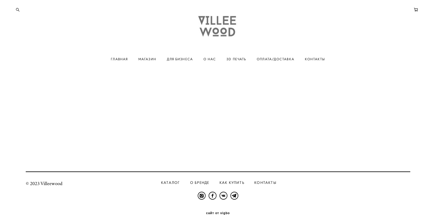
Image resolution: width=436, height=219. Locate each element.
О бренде (200, 174)
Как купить (232, 174)
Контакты (265, 174)
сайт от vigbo (218, 204)
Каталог (170, 174)
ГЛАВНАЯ (119, 67)
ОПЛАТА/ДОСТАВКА (275, 67)
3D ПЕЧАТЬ (236, 67)
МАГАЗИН (147, 67)
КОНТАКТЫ (315, 67)
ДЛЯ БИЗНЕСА (180, 67)
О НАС (209, 67)
